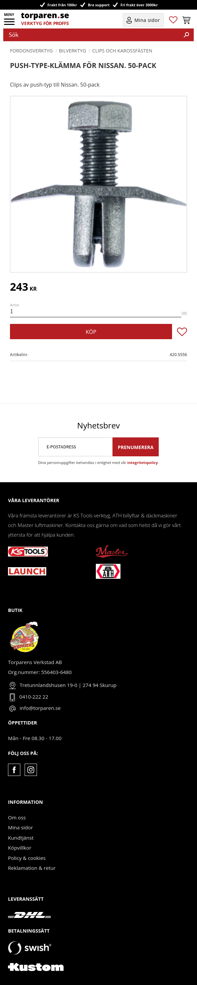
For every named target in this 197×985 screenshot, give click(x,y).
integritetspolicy (142, 462)
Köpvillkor (19, 847)
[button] (10, 24)
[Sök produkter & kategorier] (91, 35)
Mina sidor (20, 827)
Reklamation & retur (32, 868)
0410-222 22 (33, 696)
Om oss (17, 817)
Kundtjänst (21, 837)
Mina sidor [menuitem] (147, 20)
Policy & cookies (27, 858)
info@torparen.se (40, 708)
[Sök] (186, 35)
